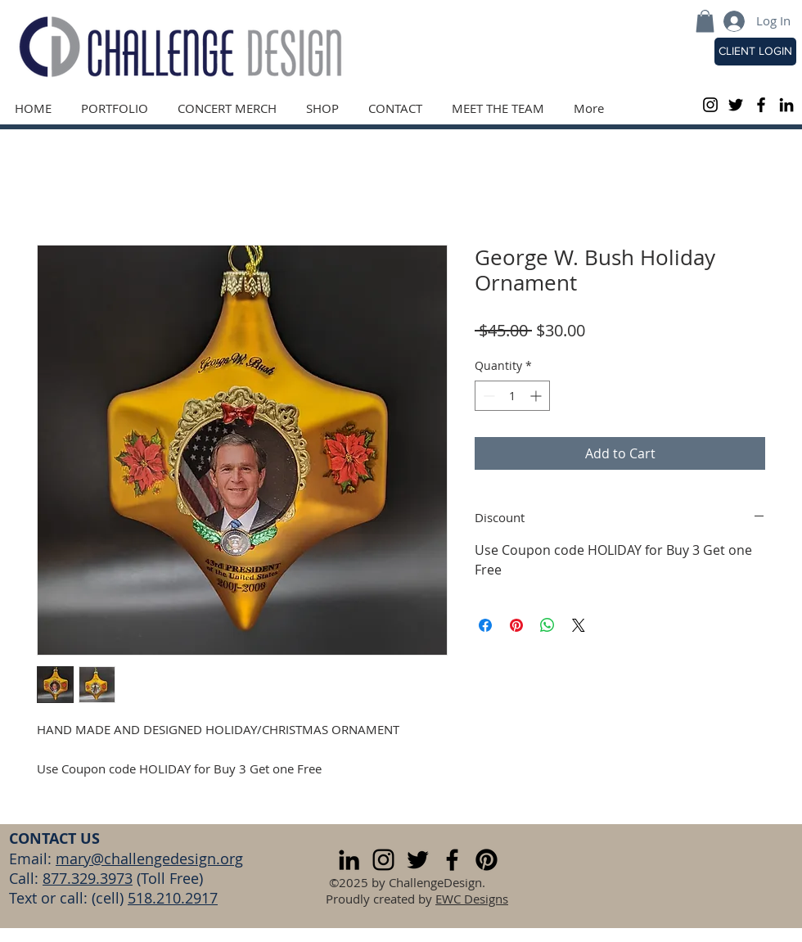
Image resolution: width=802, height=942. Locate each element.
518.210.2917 (173, 898)
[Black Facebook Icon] (761, 105)
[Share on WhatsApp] (547, 625)
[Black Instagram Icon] (710, 105)
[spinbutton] (512, 395)
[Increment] (537, 395)
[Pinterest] (486, 859)
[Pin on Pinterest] (516, 625)
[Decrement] (487, 395)
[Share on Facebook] (485, 625)
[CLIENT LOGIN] (755, 51)
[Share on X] (578, 625)
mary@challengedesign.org (149, 858)
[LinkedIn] (786, 105)
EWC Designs (471, 898)
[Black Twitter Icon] (736, 105)
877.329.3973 (88, 878)
